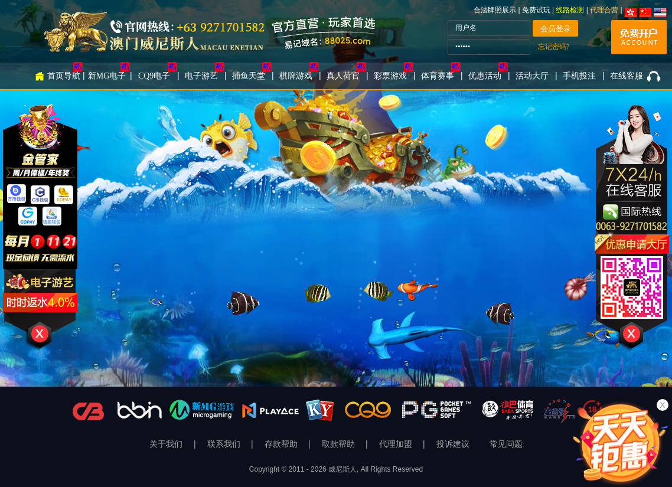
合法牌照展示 (495, 10)
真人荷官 (343, 75)
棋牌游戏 (295, 75)
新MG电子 (107, 75)
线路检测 (570, 10)
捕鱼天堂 (248, 75)
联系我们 (225, 444)
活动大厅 (532, 75)
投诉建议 (452, 444)
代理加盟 (397, 444)
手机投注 (579, 75)
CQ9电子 (154, 75)
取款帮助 (339, 444)
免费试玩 (537, 10)
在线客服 (626, 75)
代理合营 (604, 10)
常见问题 (506, 444)
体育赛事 (437, 75)
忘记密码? (553, 47)
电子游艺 (201, 75)
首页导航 (63, 75)
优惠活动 (484, 75)
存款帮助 (282, 444)
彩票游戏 (390, 75)
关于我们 (167, 444)
